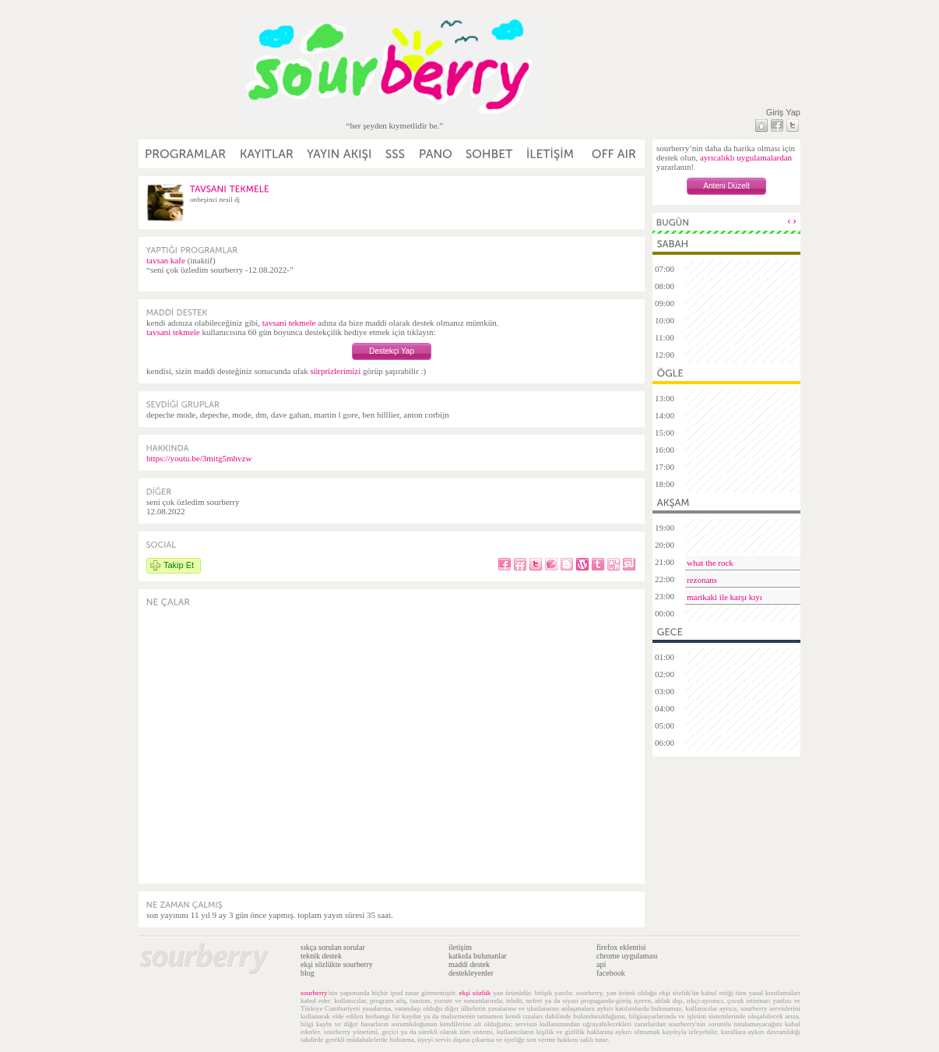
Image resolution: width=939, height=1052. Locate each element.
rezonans (702, 579)
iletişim (460, 947)
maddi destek (469, 964)
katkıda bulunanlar (477, 955)
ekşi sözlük (475, 993)
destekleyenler (471, 973)
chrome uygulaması (627, 955)
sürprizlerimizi (335, 371)
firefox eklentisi (621, 947)
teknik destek (321, 955)
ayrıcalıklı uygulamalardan (746, 157)
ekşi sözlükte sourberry (337, 964)
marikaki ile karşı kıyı (724, 597)
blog (308, 973)
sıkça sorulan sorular (333, 947)
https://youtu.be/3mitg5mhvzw (198, 458)
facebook (610, 973)
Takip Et (179, 565)
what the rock (710, 562)
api (601, 964)
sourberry (314, 993)
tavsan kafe (165, 260)
